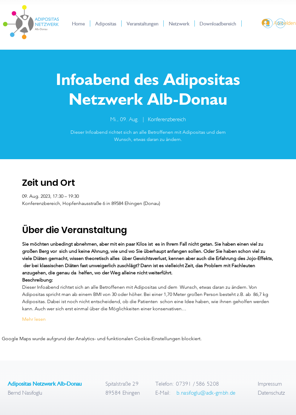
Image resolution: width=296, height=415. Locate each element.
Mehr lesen (34, 319)
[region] (267, 23)
